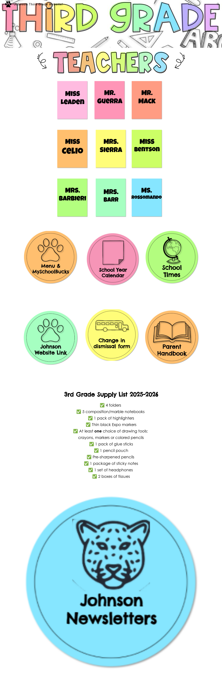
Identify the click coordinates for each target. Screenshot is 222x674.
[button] (218, 4)
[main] (111, 437)
